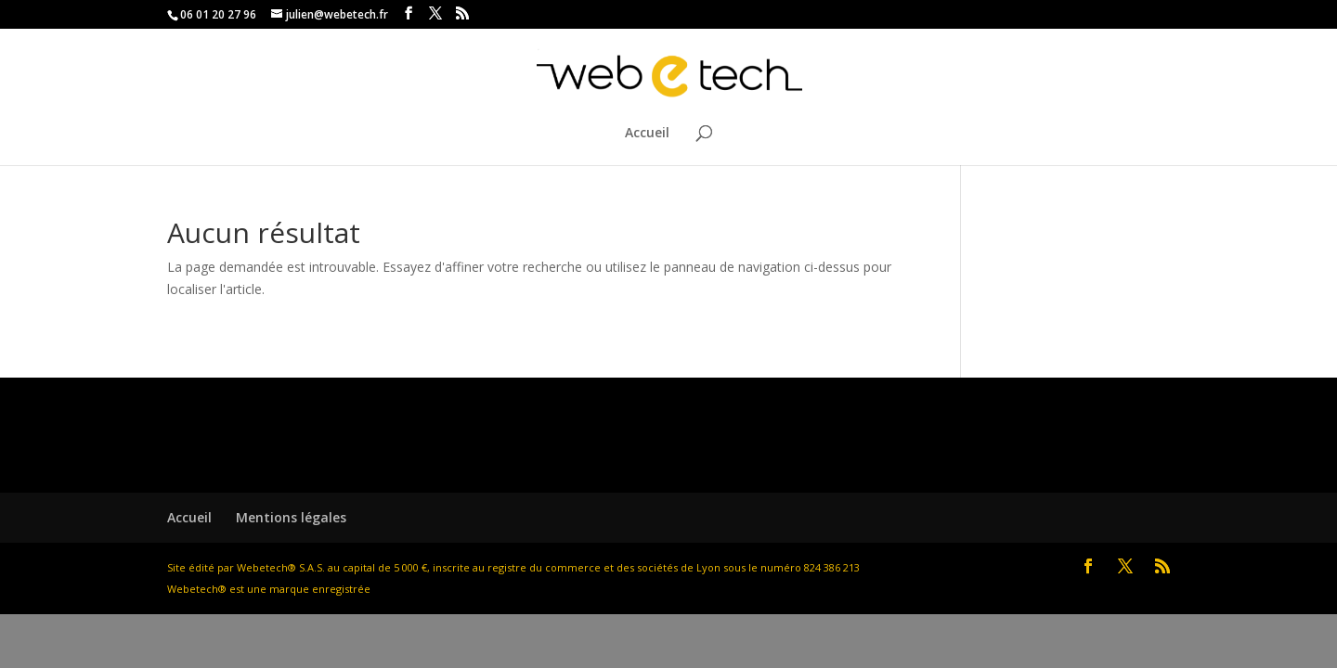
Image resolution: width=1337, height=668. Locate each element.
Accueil (647, 133)
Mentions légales (291, 517)
